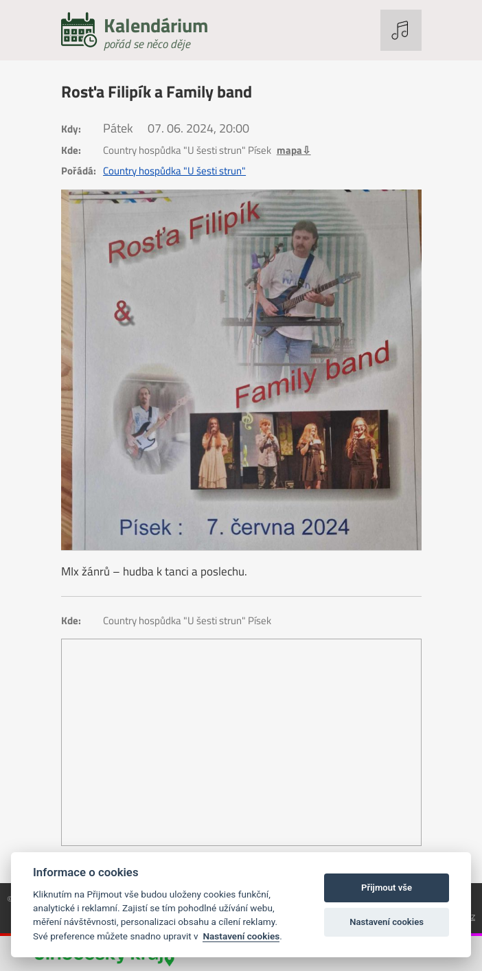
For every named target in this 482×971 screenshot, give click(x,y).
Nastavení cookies (241, 935)
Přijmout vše (386, 887)
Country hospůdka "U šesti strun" (174, 171)
